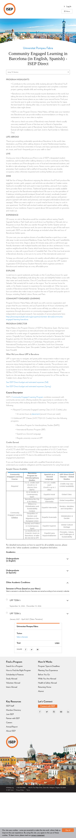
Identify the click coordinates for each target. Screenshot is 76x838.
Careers (9, 722)
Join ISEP (10, 714)
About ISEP (11, 731)
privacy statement (38, 835)
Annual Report (12, 726)
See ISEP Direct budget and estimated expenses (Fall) (27, 382)
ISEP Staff (10, 706)
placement (36, 414)
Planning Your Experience (48, 670)
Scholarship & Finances (15, 674)
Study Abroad (11, 678)
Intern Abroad (11, 687)
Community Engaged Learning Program (27, 397)
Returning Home (44, 687)
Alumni (41, 691)
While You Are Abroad (47, 678)
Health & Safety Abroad (47, 683)
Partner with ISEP (13, 718)
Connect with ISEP (47, 706)
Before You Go (44, 674)
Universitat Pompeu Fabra (38, 48)
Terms (28, 790)
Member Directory (13, 710)
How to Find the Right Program (18, 670)
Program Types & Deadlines (49, 666)
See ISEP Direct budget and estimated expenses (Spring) (28, 386)
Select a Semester (22, 637)
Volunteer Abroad (13, 683)
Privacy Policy (20, 790)
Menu (67, 11)
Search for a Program (14, 666)
